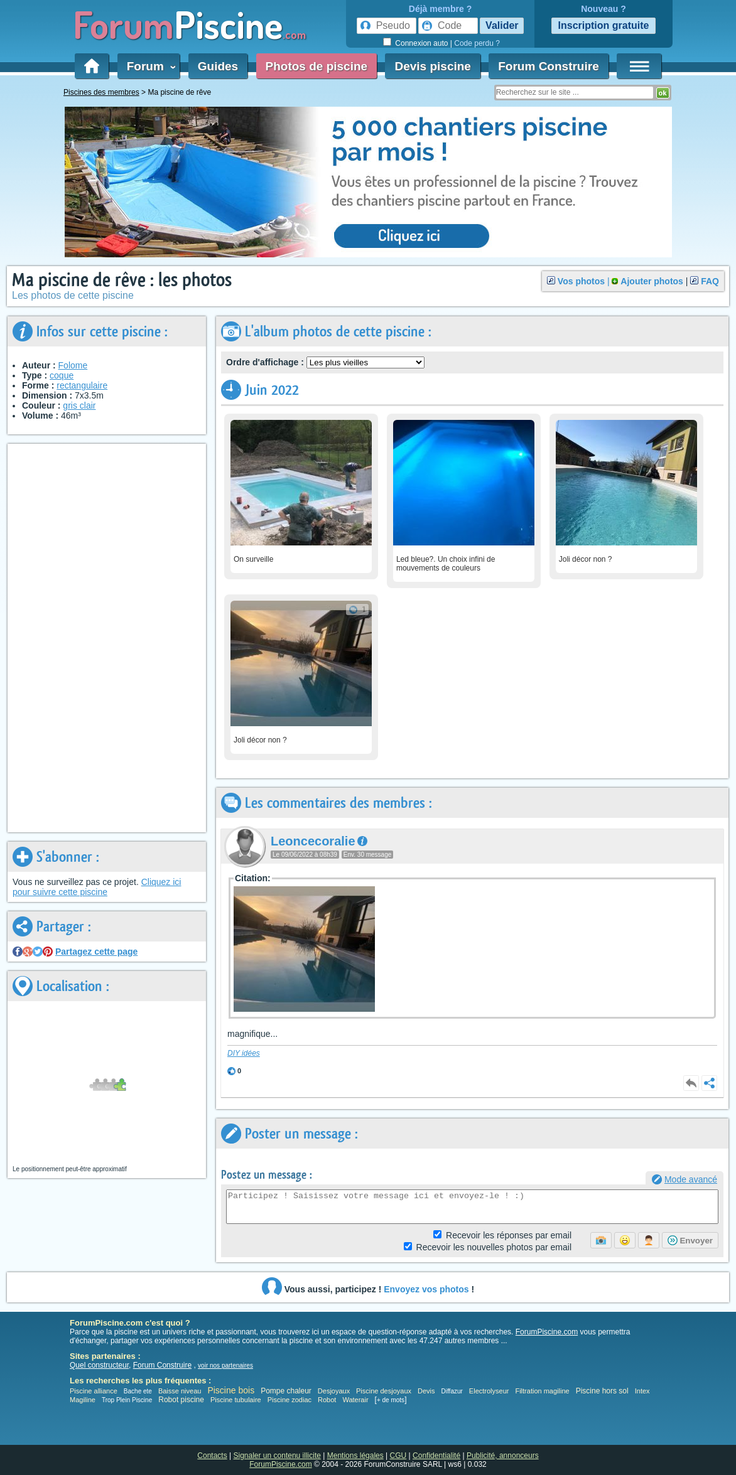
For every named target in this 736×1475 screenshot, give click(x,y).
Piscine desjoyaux (383, 1391)
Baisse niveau (180, 1391)
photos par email (493, 1247)
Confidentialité (436, 1455)
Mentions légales (355, 1455)
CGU (398, 1455)
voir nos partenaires (225, 1365)
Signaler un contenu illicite (277, 1455)
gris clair (79, 405)
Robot (327, 1399)
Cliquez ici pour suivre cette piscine (97, 887)
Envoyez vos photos (426, 1289)
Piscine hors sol (602, 1390)
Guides (218, 66)
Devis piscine (432, 66)
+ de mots (390, 1400)
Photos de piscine (317, 66)
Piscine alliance (93, 1391)
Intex (642, 1391)
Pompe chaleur (287, 1390)
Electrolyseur (489, 1391)
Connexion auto (421, 43)
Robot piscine (181, 1399)
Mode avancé (690, 1179)
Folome (73, 365)
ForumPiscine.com (547, 1332)
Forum (149, 66)
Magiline (82, 1399)
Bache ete (138, 1391)
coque (61, 375)
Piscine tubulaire (235, 1399)
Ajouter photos (651, 281)
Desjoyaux (335, 1391)
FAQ (710, 281)
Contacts (212, 1455)
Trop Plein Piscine (127, 1400)
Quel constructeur (99, 1365)
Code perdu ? (477, 43)
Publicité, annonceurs (503, 1455)
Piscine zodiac (289, 1399)
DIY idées (243, 1053)
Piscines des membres (101, 92)
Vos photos (581, 281)
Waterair (355, 1399)
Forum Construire (548, 66)
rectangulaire (82, 385)
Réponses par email (508, 1235)
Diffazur (452, 1391)
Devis (426, 1391)
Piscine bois (230, 1390)
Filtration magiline (542, 1391)
